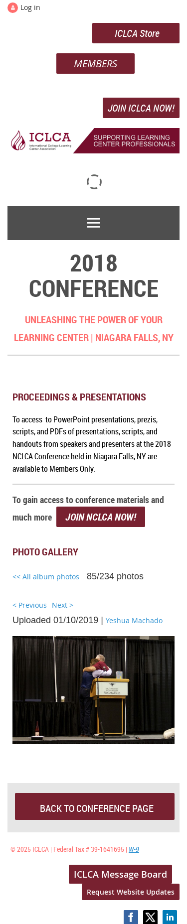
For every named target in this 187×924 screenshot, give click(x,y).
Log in (30, 7)
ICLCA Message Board (120, 874)
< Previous (29, 605)
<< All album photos (45, 576)
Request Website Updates (131, 892)
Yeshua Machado (134, 620)
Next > (62, 605)
